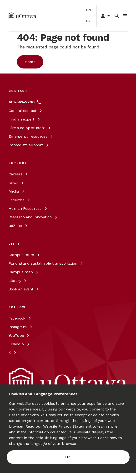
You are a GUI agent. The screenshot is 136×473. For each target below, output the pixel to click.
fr (88, 21)
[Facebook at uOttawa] (20, 318)
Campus (25, 254)
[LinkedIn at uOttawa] (20, 344)
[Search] (117, 16)
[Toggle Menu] (125, 16)
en (89, 10)
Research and (34, 217)
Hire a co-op (30, 128)
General (26, 110)
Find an (25, 119)
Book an (24, 289)
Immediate (29, 145)
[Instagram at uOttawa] (21, 327)
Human (29, 208)
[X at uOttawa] (13, 353)
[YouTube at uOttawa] (20, 335)
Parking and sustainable (46, 263)
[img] (22, 15)
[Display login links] (104, 16)
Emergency (32, 136)
